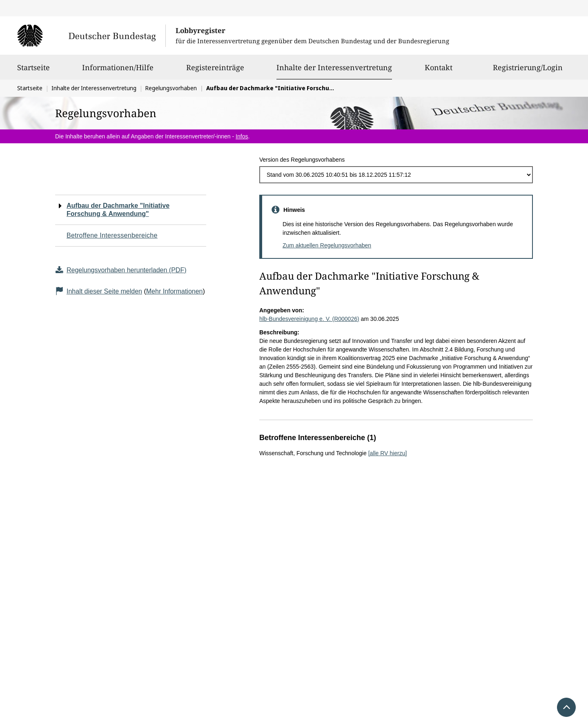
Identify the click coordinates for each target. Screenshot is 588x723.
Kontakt (438, 71)
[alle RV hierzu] (387, 453)
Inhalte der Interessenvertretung (334, 67)
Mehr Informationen (174, 291)
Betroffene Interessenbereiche (112, 235)
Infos (242, 136)
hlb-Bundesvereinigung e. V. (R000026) (309, 319)
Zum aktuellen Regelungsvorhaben (327, 245)
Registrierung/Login (528, 71)
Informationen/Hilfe (118, 71)
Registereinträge (215, 71)
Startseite (33, 71)
